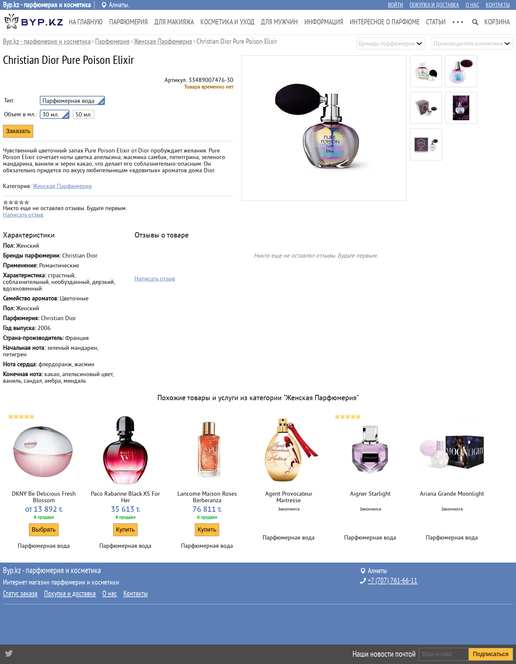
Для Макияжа (174, 22)
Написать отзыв (23, 214)
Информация (323, 22)
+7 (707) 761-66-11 (392, 581)
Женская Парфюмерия (62, 186)
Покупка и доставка (434, 5)
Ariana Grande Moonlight (452, 493)
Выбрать (44, 529)
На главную (86, 22)
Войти (395, 5)
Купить (125, 529)
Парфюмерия (128, 22)
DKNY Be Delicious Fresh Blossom (44, 497)
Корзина (497, 22)
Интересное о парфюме (385, 22)
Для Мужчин (279, 22)
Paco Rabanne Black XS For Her (125, 497)
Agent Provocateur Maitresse (288, 497)
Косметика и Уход (227, 22)
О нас (472, 5)
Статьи (436, 22)
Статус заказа (20, 593)
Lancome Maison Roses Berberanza (207, 497)
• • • (457, 22)
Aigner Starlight (370, 493)
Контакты (498, 5)
